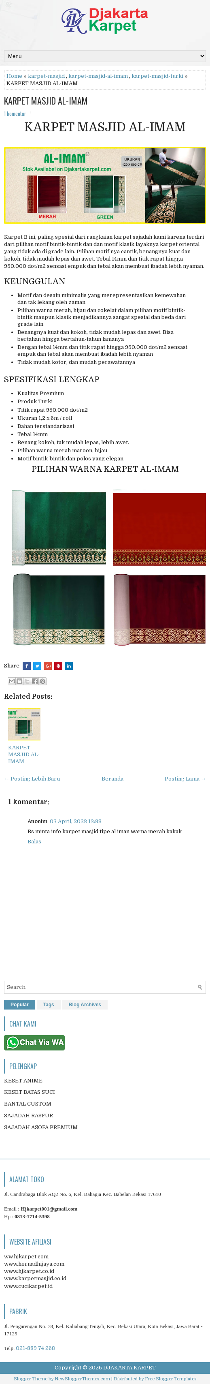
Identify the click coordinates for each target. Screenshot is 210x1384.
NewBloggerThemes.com (82, 1379)
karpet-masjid (46, 76)
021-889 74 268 (35, 1348)
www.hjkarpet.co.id (29, 1271)
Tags (48, 1005)
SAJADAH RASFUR (28, 1115)
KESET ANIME (23, 1081)
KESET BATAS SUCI (29, 1092)
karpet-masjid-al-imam (98, 76)
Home (14, 76)
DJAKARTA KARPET (129, 1368)
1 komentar (15, 113)
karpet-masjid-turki (157, 76)
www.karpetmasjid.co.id (35, 1278)
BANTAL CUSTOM (27, 1104)
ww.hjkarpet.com (26, 1257)
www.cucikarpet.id (28, 1286)
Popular (20, 1005)
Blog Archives (85, 1005)
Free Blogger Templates (170, 1379)
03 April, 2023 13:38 (76, 821)
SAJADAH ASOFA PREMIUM (41, 1127)
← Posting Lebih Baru (32, 779)
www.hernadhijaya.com (34, 1264)
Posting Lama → (185, 779)
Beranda (112, 779)
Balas (34, 842)
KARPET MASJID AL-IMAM (46, 100)
